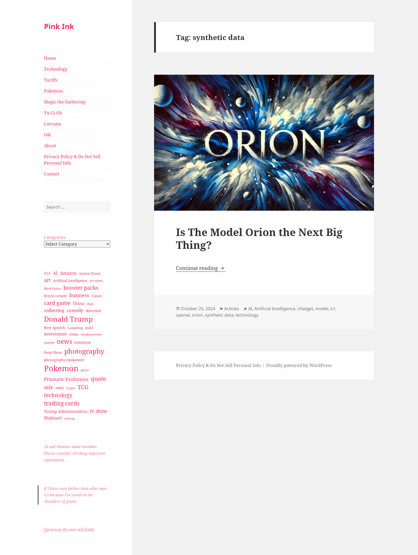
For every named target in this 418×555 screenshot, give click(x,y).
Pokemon (53, 91)
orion (197, 315)
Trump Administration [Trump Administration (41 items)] (65, 411)
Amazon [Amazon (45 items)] (68, 273)
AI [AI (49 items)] (55, 273)
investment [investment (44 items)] (55, 334)
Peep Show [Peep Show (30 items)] (53, 352)
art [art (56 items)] (47, 280)
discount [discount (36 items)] (93, 310)
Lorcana (52, 124)
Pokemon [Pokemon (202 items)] (61, 368)
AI (250, 309)
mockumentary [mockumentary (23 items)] (91, 334)
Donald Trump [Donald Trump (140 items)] (68, 319)
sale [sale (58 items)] (48, 387)
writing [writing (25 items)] (70, 418)
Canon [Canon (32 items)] (96, 295)
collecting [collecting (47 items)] (54, 310)
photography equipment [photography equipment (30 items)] (64, 359)
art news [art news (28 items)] (96, 280)
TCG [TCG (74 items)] (83, 387)
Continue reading (201, 268)
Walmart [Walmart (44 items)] (53, 418)
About (50, 146)
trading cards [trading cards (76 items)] (61, 403)
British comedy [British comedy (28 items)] (55, 296)
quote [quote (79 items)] (98, 378)
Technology (55, 69)
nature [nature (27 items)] (49, 342)
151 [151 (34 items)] (47, 273)
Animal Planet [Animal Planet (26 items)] (90, 273)
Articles (231, 309)
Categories (55, 237)
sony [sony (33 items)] (59, 387)
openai (183, 315)
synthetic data (219, 315)
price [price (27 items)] (85, 370)
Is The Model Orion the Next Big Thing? (259, 238)
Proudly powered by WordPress (299, 365)
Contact (51, 174)
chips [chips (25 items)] (90, 304)
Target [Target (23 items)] (70, 388)
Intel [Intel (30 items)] (89, 327)
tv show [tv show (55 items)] (98, 411)
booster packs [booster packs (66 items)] (80, 287)
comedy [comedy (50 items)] (75, 310)
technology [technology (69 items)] (58, 395)
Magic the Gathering (65, 102)
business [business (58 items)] (79, 295)
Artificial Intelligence (274, 309)
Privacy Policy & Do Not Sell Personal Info (72, 160)
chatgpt (305, 309)
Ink (47, 135)
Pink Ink (59, 26)
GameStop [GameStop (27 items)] (75, 328)
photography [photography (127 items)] (84, 351)
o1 (332, 309)
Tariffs (51, 80)
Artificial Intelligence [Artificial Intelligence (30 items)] (70, 280)
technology (247, 315)
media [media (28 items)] (74, 334)
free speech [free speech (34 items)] (54, 327)
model (321, 309)
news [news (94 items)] (64, 341)
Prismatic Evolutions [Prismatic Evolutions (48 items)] (66, 379)
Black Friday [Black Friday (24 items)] (52, 288)
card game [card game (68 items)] (57, 302)
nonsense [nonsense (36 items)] (82, 342)
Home (50, 58)
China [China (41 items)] (78, 303)
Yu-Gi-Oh (53, 113)
